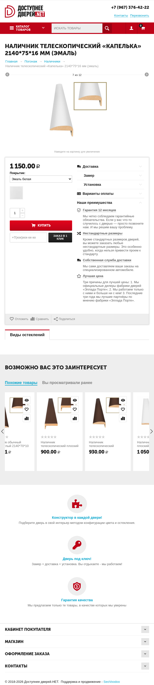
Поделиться (64, 319)
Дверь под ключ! (77, 559)
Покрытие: (17, 173)
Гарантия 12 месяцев (99, 210)
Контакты (121, 15)
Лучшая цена (93, 276)
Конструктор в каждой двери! (77, 517)
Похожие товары (21, 383)
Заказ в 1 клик (60, 237)
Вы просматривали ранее (67, 383)
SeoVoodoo (111, 682)
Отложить (21, 319)
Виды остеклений (27, 335)
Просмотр (44, 400)
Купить (44, 225)
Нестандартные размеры (102, 233)
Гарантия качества (77, 600)
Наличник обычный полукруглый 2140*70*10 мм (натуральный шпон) (28, 445)
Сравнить (42, 319)
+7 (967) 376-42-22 (130, 7)
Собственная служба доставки (107, 260)
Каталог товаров (23, 28)
